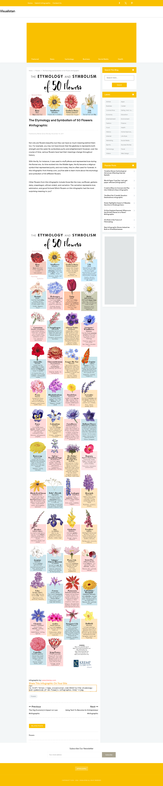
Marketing (109, 140)
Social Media (103, 59)
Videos (108, 153)
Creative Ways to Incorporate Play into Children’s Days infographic (116, 189)
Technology (69, 59)
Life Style (124, 136)
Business (86, 59)
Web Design (125, 153)
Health (120, 59)
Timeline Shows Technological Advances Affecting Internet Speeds (115, 173)
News (52, 59)
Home (30, 3)
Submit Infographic (42, 3)
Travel (123, 149)
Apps (123, 102)
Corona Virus (110, 110)
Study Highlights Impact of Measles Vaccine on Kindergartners (117, 204)
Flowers (33, 696)
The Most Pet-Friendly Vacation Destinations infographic (115, 196)
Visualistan (83, 780)
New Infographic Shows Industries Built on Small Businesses (117, 228)
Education (124, 115)
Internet (108, 136)
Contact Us (57, 3)
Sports (108, 145)
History (108, 132)
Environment (125, 119)
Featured (35, 59)
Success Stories (126, 145)
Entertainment (111, 119)
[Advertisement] (81, 39)
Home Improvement (127, 132)
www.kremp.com (49, 680)
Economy (109, 115)
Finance (123, 123)
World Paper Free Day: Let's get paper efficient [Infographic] (115, 181)
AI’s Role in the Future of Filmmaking (113, 221)
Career (123, 106)
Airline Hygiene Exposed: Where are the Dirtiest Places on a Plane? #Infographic (117, 212)
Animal (108, 102)
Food (108, 128)
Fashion (108, 123)
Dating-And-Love (127, 110)
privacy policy (81, 769)
